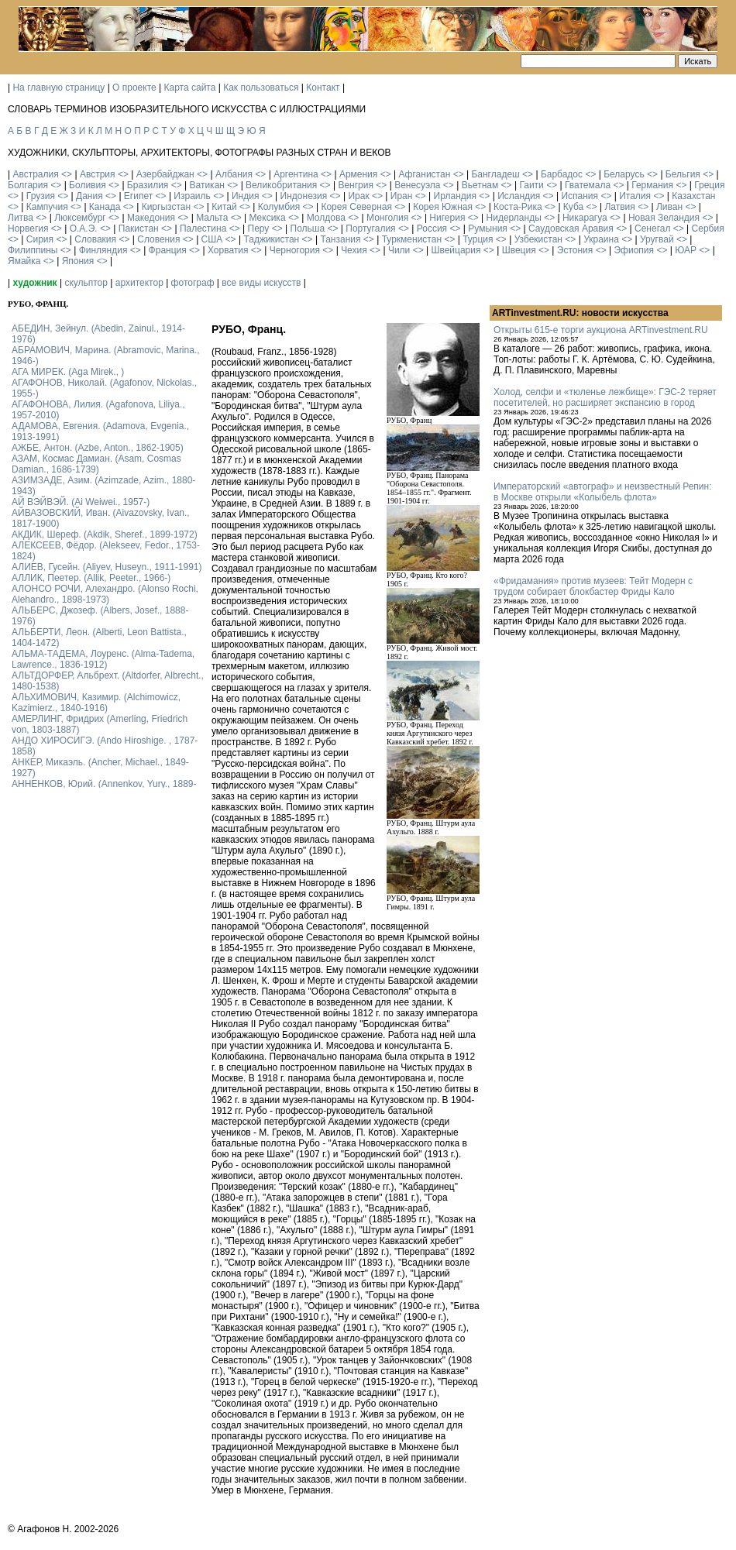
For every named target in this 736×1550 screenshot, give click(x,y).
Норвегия (28, 228)
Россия (432, 228)
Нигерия (447, 217)
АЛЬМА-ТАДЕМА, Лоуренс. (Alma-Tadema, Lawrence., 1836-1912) (103, 659)
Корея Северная (356, 206)
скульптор (86, 282)
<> (66, 174)
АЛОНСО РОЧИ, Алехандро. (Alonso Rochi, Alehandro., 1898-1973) (105, 594)
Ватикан (207, 185)
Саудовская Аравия (571, 228)
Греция (709, 185)
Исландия (518, 196)
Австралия (35, 174)
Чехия (354, 250)
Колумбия (279, 206)
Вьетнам (480, 185)
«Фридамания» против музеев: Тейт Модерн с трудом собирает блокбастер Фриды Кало (593, 586)
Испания (579, 196)
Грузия (40, 196)
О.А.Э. (84, 228)
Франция (168, 250)
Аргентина (295, 174)
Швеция (519, 250)
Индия (245, 196)
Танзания (340, 239)
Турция (478, 239)
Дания (89, 196)
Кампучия (47, 206)
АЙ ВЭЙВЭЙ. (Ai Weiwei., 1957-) (81, 502)
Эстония (575, 250)
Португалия (370, 228)
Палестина (203, 228)
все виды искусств (261, 282)
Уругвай (657, 239)
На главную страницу (58, 87)
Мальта (212, 217)
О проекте (134, 87)
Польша (308, 228)
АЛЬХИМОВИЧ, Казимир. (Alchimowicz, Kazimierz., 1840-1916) (96, 702)
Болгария (28, 185)
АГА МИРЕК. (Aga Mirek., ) (68, 371)
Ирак (358, 196)
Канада (105, 206)
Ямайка (24, 261)
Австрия (97, 174)
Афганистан (424, 174)
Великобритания (281, 185)
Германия (652, 185)
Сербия (708, 228)
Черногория (295, 250)
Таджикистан (271, 239)
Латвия (619, 206)
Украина (601, 239)
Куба (573, 206)
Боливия (87, 185)
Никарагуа (584, 217)
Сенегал (652, 228)
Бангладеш (495, 174)
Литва (20, 217)
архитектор (139, 282)
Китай (224, 206)
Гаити (531, 185)
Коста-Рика (518, 206)
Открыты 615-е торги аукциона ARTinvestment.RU (601, 330)
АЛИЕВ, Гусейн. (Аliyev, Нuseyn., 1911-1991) (107, 567)
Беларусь (624, 174)
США (212, 239)
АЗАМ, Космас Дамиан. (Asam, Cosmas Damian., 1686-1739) (96, 464)
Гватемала (587, 185)
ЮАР (685, 250)
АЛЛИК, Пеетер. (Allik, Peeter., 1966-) (91, 577)
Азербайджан (165, 174)
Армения (358, 174)
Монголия (387, 217)
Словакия (95, 239)
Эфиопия (634, 250)
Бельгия (682, 174)
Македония (151, 217)
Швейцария (455, 250)
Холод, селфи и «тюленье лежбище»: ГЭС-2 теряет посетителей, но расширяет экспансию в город (605, 397)
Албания (234, 174)
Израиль (192, 196)
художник (34, 282)
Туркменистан (412, 239)
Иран (401, 196)
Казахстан (693, 196)
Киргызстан (166, 206)
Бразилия (148, 185)
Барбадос (562, 174)
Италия (635, 196)
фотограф (193, 282)
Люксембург (80, 217)
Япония (78, 261)
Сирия (39, 239)
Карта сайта (190, 87)
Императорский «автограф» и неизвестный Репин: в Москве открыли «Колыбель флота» (602, 492)
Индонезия (304, 196)
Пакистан (139, 228)
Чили (399, 250)
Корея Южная (443, 206)
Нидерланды (514, 217)
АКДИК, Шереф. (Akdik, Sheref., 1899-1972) (105, 534)
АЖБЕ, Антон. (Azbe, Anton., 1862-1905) (98, 447)
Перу (259, 228)
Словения (158, 239)
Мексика (267, 217)
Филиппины (32, 250)
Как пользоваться (260, 87)
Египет (138, 196)
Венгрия (355, 185)
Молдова (326, 217)
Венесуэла (417, 185)
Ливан (669, 206)
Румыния (487, 228)
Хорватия (228, 250)
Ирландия (455, 196)
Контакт (322, 87)
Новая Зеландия (664, 217)
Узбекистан (538, 239)
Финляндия (103, 250)
